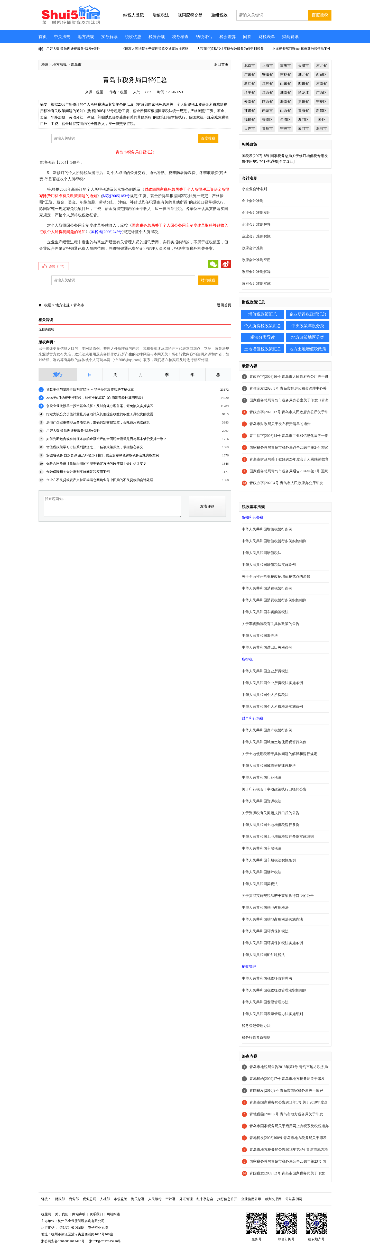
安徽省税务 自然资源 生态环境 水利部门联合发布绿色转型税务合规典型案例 (102, 455)
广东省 (249, 75)
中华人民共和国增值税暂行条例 (267, 529)
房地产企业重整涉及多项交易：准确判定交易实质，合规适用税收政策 (98, 422)
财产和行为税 (252, 718)
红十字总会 (205, 1199)
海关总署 (137, 1199)
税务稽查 (180, 36)
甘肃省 (249, 111)
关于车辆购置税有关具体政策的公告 (270, 624)
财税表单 (266, 36)
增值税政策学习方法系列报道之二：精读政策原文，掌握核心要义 (94, 447)
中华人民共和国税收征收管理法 (267, 978)
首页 (43, 36)
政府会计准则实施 (256, 284)
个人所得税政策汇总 (262, 326)
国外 (321, 120)
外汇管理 (186, 1199)
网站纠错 (113, 1214)
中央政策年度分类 (307, 326)
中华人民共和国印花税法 (261, 777)
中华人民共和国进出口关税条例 (267, 647)
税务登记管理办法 (256, 1026)
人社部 (105, 1199)
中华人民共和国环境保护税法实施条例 (272, 943)
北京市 (249, 66)
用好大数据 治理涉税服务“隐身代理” (73, 49)
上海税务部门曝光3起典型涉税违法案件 (301, 49)
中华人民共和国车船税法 (261, 848)
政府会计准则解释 (256, 272)
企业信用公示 (251, 1199)
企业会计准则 (252, 201)
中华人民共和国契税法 (260, 884)
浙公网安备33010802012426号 (63, 1241)
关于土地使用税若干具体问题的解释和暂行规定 (279, 754)
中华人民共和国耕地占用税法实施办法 (272, 919)
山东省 (285, 84)
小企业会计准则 (254, 189)
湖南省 (285, 93)
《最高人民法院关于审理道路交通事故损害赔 (155, 49)
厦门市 (303, 129)
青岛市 (76, 65)
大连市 (249, 129)
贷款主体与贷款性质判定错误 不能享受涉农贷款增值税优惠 (90, 389)
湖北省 (303, 75)
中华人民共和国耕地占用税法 (265, 907)
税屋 (45, 65)
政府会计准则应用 (256, 260)
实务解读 (109, 36)
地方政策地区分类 (307, 337)
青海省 (303, 111)
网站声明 (79, 1214)
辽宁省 (249, 93)
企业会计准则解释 (256, 224)
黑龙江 (303, 93)
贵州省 (303, 102)
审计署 (170, 1199)
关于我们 (61, 1214)
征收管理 (249, 967)
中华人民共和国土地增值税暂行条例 (270, 825)
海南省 (285, 102)
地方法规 (86, 36)
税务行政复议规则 (256, 1038)
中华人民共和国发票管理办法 (265, 1002)
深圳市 (321, 129)
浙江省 (249, 84)
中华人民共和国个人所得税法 (265, 695)
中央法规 (62, 36)
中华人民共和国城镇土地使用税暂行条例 (274, 742)
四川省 (303, 84)
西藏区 (321, 75)
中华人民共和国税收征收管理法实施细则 (274, 990)
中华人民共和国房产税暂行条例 (267, 730)
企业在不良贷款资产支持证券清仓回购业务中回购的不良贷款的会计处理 (99, 480)
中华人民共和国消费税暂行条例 (267, 588)
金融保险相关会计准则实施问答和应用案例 (78, 472)
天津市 (303, 66)
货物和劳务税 (252, 517)
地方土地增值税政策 (307, 349)
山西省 (285, 111)
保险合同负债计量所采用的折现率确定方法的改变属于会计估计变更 (96, 463)
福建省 (249, 120)
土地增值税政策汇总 (262, 349)
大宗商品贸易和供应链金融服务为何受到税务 (230, 49)
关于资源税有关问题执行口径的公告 (270, 813)
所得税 (247, 659)
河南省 (321, 84)
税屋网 (46, 1214)
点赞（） (57, 266)
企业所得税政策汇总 (307, 314)
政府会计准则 (252, 248)
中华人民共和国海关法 (260, 636)
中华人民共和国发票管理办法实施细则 (272, 1014)
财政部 (60, 1199)
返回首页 (221, 65)
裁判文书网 (273, 1199)
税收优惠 (133, 36)
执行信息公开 (227, 1199)
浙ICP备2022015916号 (105, 1241)
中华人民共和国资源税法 (261, 801)
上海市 (267, 66)
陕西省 (267, 102)
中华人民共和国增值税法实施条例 (269, 565)
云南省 (249, 102)
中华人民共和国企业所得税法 (265, 671)
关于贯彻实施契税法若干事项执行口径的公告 (278, 896)
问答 (247, 36)
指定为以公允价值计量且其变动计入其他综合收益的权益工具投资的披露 (99, 414)
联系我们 (96, 1214)
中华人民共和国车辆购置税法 (265, 612)
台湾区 (285, 120)
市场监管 (120, 1199)
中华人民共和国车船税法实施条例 (269, 860)
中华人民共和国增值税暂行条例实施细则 (274, 541)
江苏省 (267, 84)
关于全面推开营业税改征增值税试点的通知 (276, 576)
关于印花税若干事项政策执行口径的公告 (274, 789)
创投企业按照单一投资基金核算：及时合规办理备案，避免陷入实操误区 (99, 406)
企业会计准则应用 (256, 213)
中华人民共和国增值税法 (261, 553)
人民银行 (155, 1199)
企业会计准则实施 (256, 236)
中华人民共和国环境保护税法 (265, 931)
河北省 (321, 66)
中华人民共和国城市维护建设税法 (269, 766)
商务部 (74, 1199)
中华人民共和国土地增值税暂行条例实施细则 (278, 837)
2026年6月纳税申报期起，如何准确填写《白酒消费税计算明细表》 (95, 398)
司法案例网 (293, 1199)
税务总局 (89, 1199)
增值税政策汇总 (262, 314)
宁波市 (285, 129)
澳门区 (303, 120)
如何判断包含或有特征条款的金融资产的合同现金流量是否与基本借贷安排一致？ (106, 439)
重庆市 (285, 66)
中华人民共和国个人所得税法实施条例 (272, 707)
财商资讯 (290, 36)
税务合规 (157, 36)
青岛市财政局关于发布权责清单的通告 (280, 424)
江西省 (267, 93)
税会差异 (227, 36)
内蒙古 (267, 111)
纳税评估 (204, 36)
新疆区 (321, 111)
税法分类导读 (262, 337)
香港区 (267, 120)
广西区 (321, 93)
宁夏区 (321, 102)
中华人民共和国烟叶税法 (261, 872)
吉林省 (285, 75)
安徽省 (267, 75)
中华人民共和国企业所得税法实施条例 (272, 683)
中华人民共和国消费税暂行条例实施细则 (274, 600)
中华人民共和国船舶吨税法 (263, 955)
